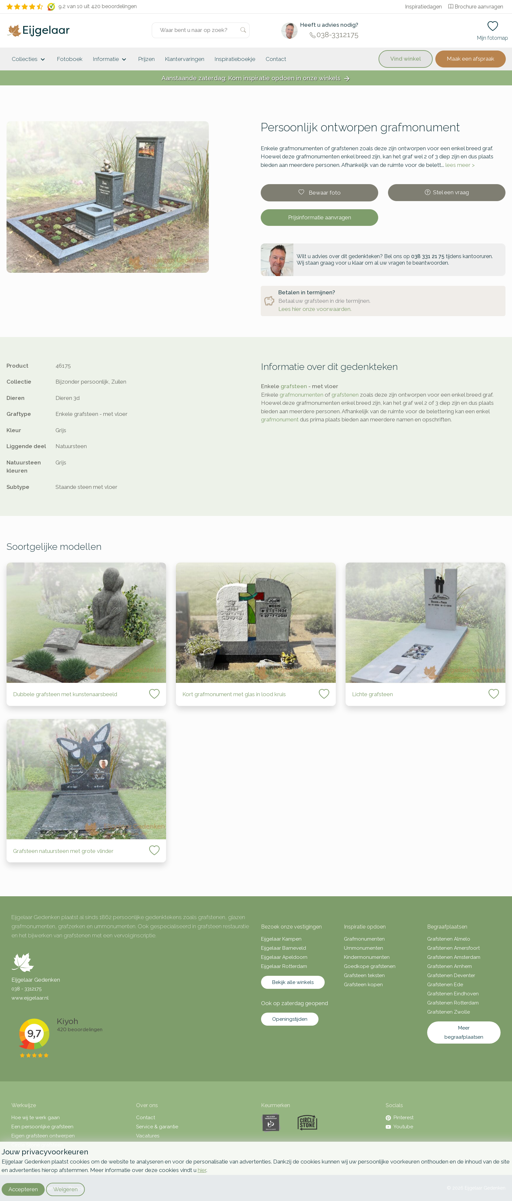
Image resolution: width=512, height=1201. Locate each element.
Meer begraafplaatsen (463, 1032)
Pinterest (399, 1117)
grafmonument (280, 419)
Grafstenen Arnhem (449, 966)
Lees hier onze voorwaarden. (314, 309)
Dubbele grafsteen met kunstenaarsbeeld (65, 694)
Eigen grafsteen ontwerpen (43, 1136)
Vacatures (147, 1136)
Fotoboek (70, 59)
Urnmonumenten (363, 948)
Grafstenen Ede (445, 985)
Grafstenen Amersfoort (453, 948)
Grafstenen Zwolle (448, 1012)
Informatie (110, 60)
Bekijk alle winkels (293, 982)
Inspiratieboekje (235, 59)
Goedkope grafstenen (370, 966)
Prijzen (146, 59)
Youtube (399, 1127)
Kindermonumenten (367, 957)
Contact (276, 59)
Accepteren (23, 1189)
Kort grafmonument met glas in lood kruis (234, 694)
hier (202, 1170)
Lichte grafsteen (372, 694)
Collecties (29, 60)
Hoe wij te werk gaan (35, 1117)
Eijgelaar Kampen (281, 939)
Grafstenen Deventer (451, 975)
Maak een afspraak (470, 58)
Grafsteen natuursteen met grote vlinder (63, 851)
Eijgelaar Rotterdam (284, 966)
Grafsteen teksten (364, 975)
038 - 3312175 (26, 989)
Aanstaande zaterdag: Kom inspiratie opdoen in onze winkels (256, 78)
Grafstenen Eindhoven (453, 994)
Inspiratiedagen (423, 7)
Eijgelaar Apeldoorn (284, 957)
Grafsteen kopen (363, 985)
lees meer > (460, 165)
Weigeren (65, 1189)
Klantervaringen (184, 59)
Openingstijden (289, 1019)
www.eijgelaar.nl (30, 998)
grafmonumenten (301, 394)
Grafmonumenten (364, 939)
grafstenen (345, 394)
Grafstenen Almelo (448, 939)
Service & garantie (157, 1127)
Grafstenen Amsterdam (453, 957)
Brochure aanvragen (475, 7)
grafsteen (294, 386)
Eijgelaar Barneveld (283, 948)
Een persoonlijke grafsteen (42, 1127)
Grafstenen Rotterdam (453, 1003)
